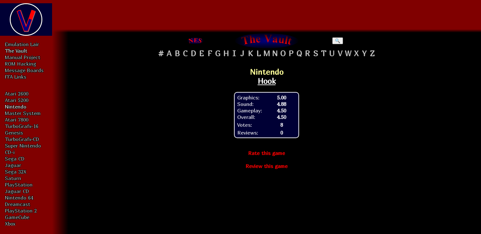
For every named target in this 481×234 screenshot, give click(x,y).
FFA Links (15, 77)
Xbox (10, 224)
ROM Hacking (20, 64)
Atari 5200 (16, 100)
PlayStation (19, 185)
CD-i (10, 152)
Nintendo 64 (19, 198)
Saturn (13, 178)
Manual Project (22, 57)
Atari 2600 (16, 94)
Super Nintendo (23, 146)
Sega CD (14, 159)
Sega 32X (15, 172)
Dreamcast (17, 204)
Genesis (14, 133)
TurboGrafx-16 (21, 126)
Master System (23, 113)
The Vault (16, 51)
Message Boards (24, 70)
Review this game (266, 166)
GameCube (17, 217)
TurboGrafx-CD (22, 139)
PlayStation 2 (21, 211)
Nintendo (15, 107)
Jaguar (13, 165)
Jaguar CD (17, 191)
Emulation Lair (22, 44)
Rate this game (266, 153)
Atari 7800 (16, 120)
